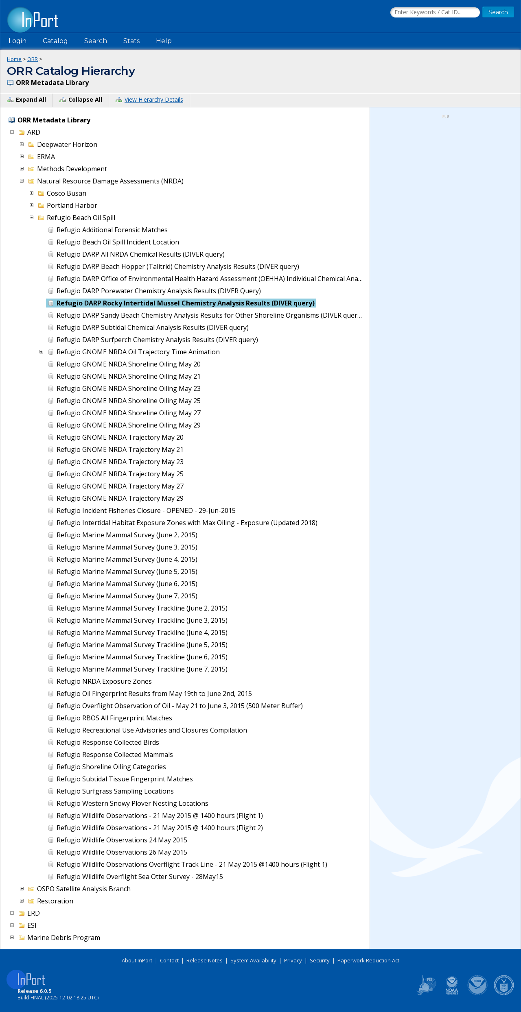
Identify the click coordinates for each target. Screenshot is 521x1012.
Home (14, 59)
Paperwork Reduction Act (368, 960)
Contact (169, 960)
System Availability (253, 960)
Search (95, 41)
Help (164, 41)
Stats (131, 41)
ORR (32, 59)
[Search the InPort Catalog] (435, 12)
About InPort (137, 960)
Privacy (293, 960)
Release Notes (204, 960)
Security (320, 960)
